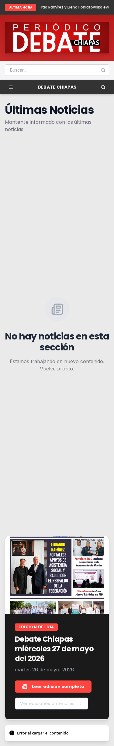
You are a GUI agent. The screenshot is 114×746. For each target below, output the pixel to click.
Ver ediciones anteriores (51, 703)
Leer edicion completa (53, 687)
